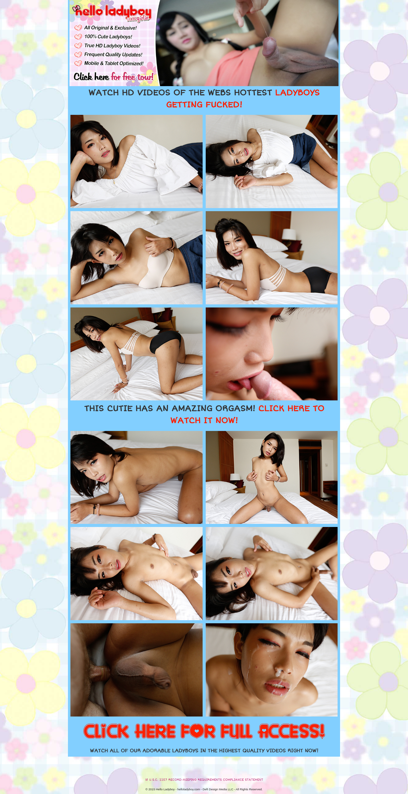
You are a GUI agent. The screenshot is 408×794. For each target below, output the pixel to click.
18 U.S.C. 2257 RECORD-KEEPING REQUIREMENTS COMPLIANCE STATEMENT (204, 780)
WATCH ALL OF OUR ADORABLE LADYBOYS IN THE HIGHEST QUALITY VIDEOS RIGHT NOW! (204, 751)
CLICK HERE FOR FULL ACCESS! (204, 732)
